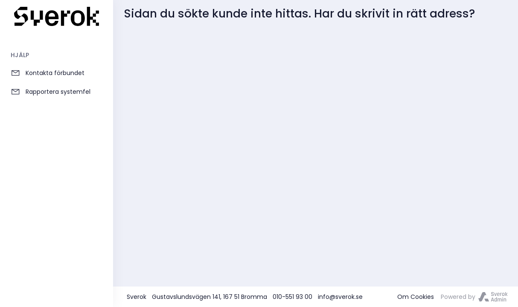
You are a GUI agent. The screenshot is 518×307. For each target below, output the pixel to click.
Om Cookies (415, 297)
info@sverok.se (340, 297)
